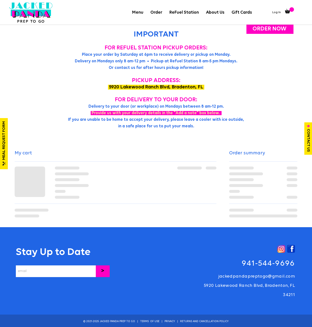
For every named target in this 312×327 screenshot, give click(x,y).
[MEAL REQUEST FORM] (4, 143)
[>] (103, 271)
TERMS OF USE (149, 321)
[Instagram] (281, 249)
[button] (156, 12)
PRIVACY (170, 321)
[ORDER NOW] (269, 29)
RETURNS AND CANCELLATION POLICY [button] (204, 321)
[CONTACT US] (308, 138)
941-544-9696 (268, 264)
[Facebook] (291, 249)
